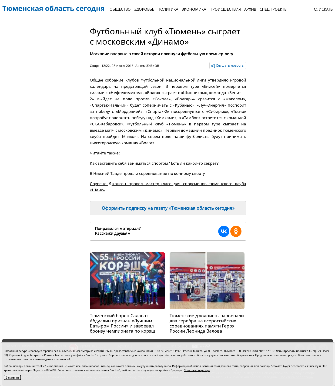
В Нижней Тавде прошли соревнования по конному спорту (147, 173)
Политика (167, 9)
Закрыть (12, 377)
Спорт (95, 65)
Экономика (194, 9)
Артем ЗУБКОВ (147, 65)
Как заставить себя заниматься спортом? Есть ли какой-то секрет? (154, 163)
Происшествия (225, 9)
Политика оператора (197, 370)
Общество (120, 9)
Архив (250, 9)
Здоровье (144, 9)
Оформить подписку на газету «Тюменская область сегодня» (168, 208)
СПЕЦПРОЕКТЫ (274, 9)
